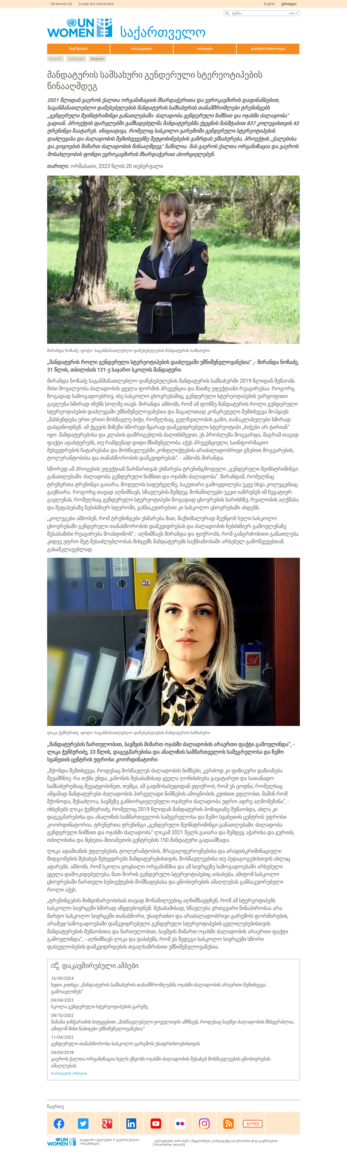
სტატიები (97, 58)
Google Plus (107, 1123)
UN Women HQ (61, 4)
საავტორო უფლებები (96, 1140)
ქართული (288, 4)
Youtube (156, 1123)
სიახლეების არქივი (67, 1073)
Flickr (180, 1123)
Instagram (204, 1123)
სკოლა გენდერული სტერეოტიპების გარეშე (99, 1006)
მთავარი (55, 58)
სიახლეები (205, 48)
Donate (253, 1123)
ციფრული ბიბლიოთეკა (268, 48)
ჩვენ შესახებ (78, 48)
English (269, 4)
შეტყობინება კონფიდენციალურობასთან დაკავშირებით (235, 1141)
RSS (228, 1123)
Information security (170, 1144)
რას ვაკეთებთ (141, 48)
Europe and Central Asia (96, 4)
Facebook (59, 1123)
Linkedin (131, 1123)
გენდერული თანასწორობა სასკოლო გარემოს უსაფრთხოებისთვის (125, 1043)
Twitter (83, 1123)
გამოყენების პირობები (171, 1141)
